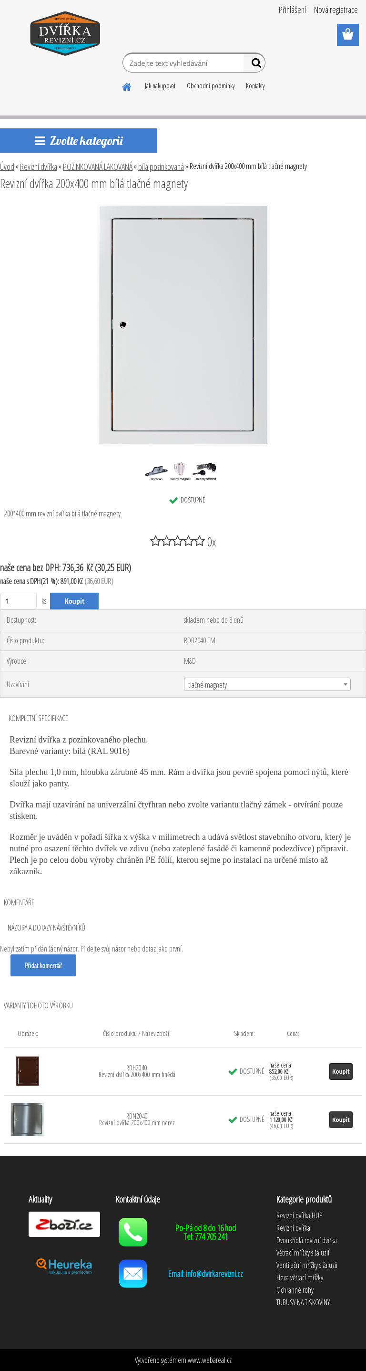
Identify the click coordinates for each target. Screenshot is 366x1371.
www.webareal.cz (210, 1360)
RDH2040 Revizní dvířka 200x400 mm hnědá (137, 1071)
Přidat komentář (43, 965)
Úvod (7, 166)
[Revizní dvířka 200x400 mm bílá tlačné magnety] (183, 209)
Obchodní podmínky (210, 85)
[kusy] (18, 601)
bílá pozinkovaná (161, 166)
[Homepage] (127, 85)
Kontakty (255, 85)
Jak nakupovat (160, 85)
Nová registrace (336, 9)
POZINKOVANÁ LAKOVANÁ (97, 166)
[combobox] (267, 684)
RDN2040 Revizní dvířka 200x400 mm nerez (137, 1119)
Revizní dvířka (38, 166)
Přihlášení (292, 9)
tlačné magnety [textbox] (207, 685)
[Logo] (65, 35)
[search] (254, 65)
